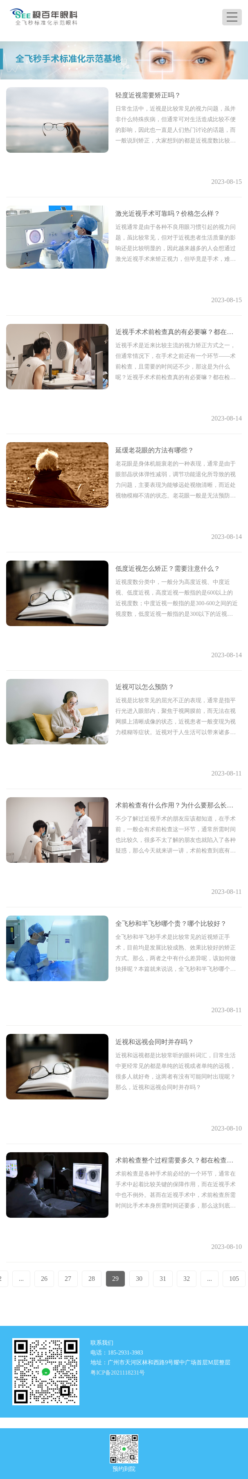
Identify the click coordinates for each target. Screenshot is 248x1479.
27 (68, 1278)
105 (234, 1278)
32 (186, 1278)
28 (91, 1278)
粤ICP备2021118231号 (117, 1373)
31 (163, 1278)
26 (44, 1278)
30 (139, 1278)
